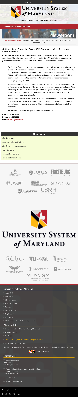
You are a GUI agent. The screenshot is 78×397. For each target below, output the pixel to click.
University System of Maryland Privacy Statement (22, 329)
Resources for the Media (11, 158)
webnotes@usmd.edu (14, 381)
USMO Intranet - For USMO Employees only (19, 321)
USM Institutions (9, 300)
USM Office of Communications (14, 146)
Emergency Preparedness (15, 343)
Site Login (8, 336)
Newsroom (12, 40)
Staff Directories (10, 310)
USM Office (8, 296)
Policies (7, 307)
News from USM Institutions (13, 142)
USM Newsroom (8, 138)
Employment (8, 314)
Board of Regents (10, 303)
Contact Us (8, 317)
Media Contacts (8, 150)
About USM (8, 293)
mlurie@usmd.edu (15, 119)
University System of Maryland (17, 26)
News (19, 40)
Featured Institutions (10, 154)
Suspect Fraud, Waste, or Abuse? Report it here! (24, 339)
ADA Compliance (11, 332)
